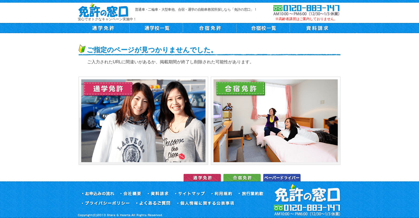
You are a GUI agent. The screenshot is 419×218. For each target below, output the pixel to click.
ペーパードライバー (282, 177)
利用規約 (222, 194)
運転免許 (202, 177)
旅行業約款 (251, 194)
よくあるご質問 (153, 203)
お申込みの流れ (97, 194)
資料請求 (158, 194)
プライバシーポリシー (105, 203)
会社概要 (131, 194)
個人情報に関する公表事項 (206, 203)
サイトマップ (190, 194)
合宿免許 (242, 177)
